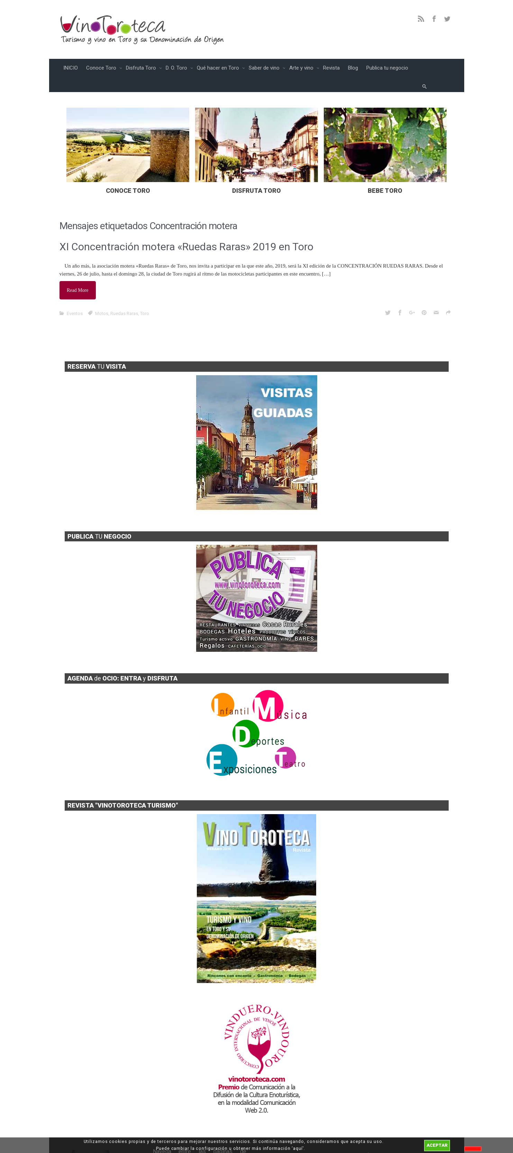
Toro (144, 296)
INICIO (70, 68)
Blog (353, 68)
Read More (79, 274)
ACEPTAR (437, 1145)
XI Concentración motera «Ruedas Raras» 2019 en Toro (186, 233)
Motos (101, 296)
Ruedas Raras (124, 296)
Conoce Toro (102, 68)
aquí (298, 1148)
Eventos (75, 296)
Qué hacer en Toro (218, 68)
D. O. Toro (177, 68)
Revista (331, 68)
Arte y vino (302, 68)
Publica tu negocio (387, 68)
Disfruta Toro (141, 68)
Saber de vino (265, 68)
